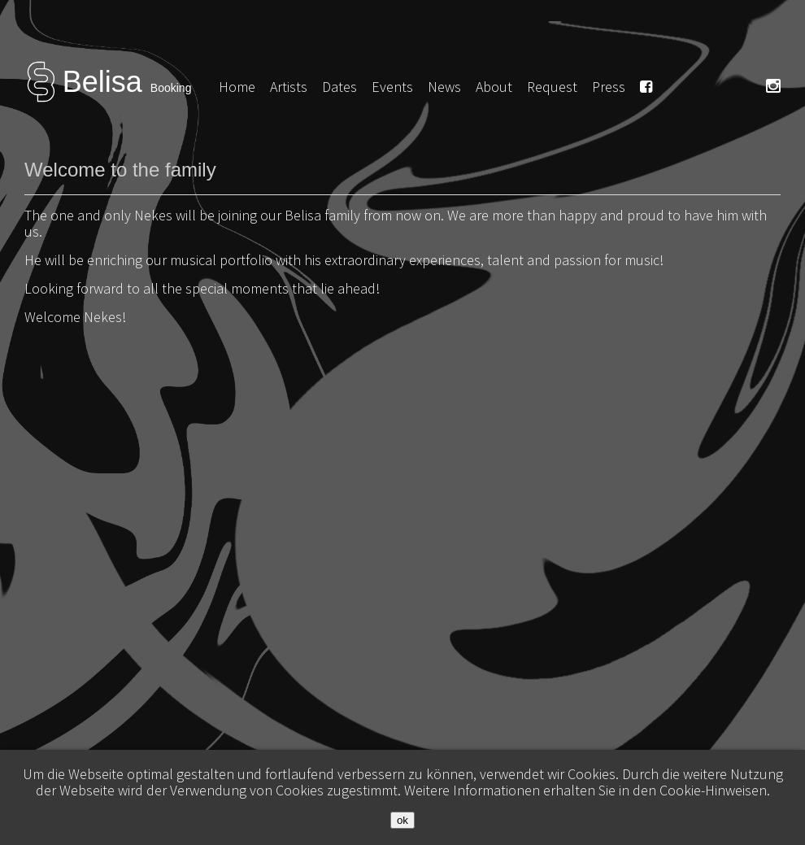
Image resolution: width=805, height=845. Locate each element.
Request (552, 86)
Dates (339, 86)
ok (402, 820)
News (444, 86)
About (494, 86)
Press (608, 86)
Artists (288, 86)
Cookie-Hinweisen (713, 790)
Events (392, 86)
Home (237, 86)
